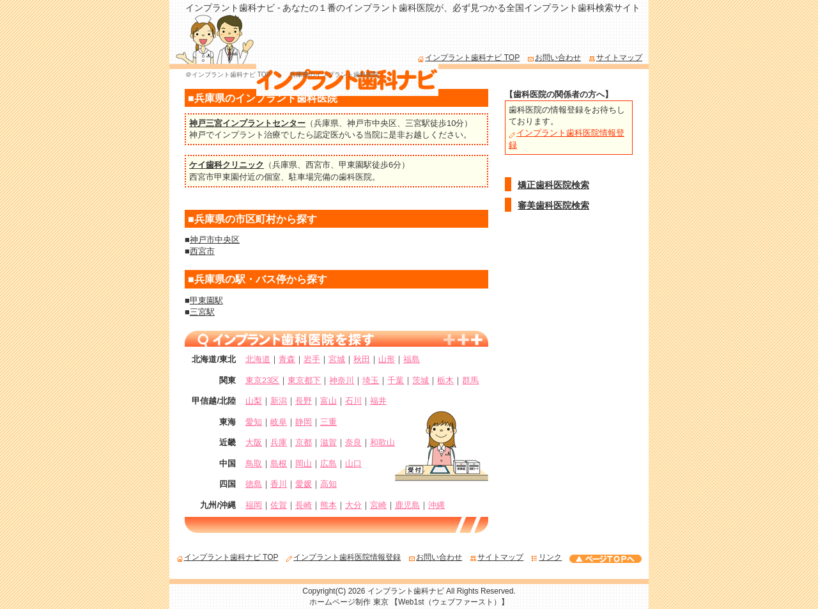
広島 (328, 463)
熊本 (328, 505)
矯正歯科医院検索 (553, 185)
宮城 (336, 359)
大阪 (253, 442)
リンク (546, 557)
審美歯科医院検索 (553, 205)
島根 (278, 463)
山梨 (253, 401)
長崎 (303, 505)
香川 (278, 484)
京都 (303, 442)
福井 (378, 401)
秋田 (361, 359)
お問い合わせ (554, 57)
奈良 (353, 442)
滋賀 (328, 442)
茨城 (420, 380)
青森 (287, 359)
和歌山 (382, 442)
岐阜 (278, 422)
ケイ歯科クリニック (226, 165)
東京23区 (262, 380)
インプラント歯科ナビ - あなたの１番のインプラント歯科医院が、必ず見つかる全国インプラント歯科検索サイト (412, 8)
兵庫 (278, 442)
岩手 (312, 359)
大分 (353, 505)
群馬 (470, 380)
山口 (353, 463)
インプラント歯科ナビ (405, 591)
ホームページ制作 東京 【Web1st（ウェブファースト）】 (408, 601)
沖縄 (436, 505)
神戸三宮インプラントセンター (247, 123)
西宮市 (317, 165)
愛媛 (303, 484)
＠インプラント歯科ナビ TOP (227, 74)
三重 (328, 422)
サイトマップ (615, 57)
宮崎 (378, 505)
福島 (411, 359)
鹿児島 (407, 505)
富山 (328, 401)
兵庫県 (326, 123)
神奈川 (341, 380)
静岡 (303, 422)
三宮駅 (417, 123)
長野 (303, 401)
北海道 (257, 359)
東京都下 (304, 380)
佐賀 (278, 505)
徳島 (253, 484)
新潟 (278, 401)
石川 (353, 401)
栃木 (445, 380)
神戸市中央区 (372, 123)
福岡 (253, 505)
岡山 (303, 463)
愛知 (253, 422)
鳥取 (253, 463)
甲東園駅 (355, 165)
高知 (328, 484)
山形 (386, 359)
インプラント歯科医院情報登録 (343, 557)
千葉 (395, 380)
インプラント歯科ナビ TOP (468, 57)
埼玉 (370, 380)
